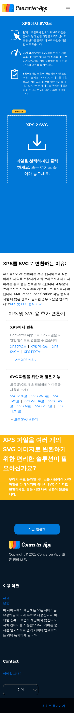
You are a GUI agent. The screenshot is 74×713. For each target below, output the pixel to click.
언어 (21, 689)
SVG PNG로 (40, 396)
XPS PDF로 (32, 352)
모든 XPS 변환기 (26, 360)
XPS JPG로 (18, 347)
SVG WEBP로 (33, 401)
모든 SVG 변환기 (26, 419)
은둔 (6, 603)
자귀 (6, 598)
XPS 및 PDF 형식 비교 (26, 304)
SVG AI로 (24, 406)
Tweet (59, 113)
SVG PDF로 (18, 396)
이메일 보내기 (13, 673)
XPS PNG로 (39, 347)
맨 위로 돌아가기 (53, 706)
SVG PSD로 (43, 406)
